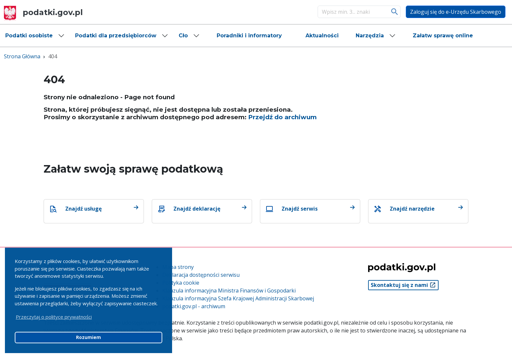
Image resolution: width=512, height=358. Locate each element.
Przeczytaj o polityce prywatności (54, 316)
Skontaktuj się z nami (403, 285)
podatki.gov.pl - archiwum (193, 306)
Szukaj (394, 12)
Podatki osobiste (29, 35)
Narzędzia (370, 35)
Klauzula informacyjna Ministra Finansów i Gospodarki (229, 290)
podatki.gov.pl (43, 12)
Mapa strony (178, 267)
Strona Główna (22, 56)
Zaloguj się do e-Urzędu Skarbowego (455, 11)
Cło (183, 35)
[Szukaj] (352, 12)
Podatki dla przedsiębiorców (115, 35)
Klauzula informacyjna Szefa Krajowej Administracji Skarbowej (238, 298)
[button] (35, 36)
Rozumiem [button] (88, 337)
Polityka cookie (180, 282)
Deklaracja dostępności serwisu (201, 274)
